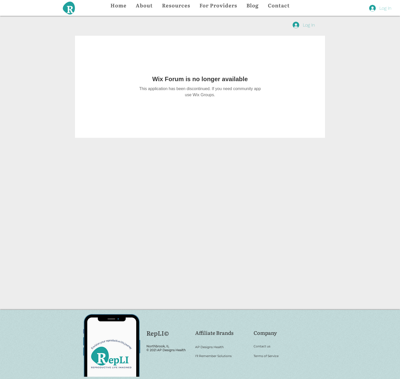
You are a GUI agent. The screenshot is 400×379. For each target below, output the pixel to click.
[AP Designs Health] (221, 347)
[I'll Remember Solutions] (221, 356)
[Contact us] (275, 346)
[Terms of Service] (275, 356)
